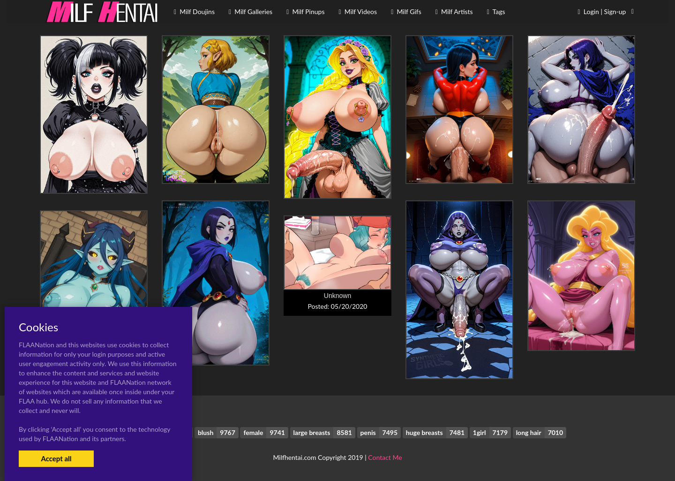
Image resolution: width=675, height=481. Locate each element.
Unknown (337, 295)
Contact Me (385, 457)
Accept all (56, 458)
